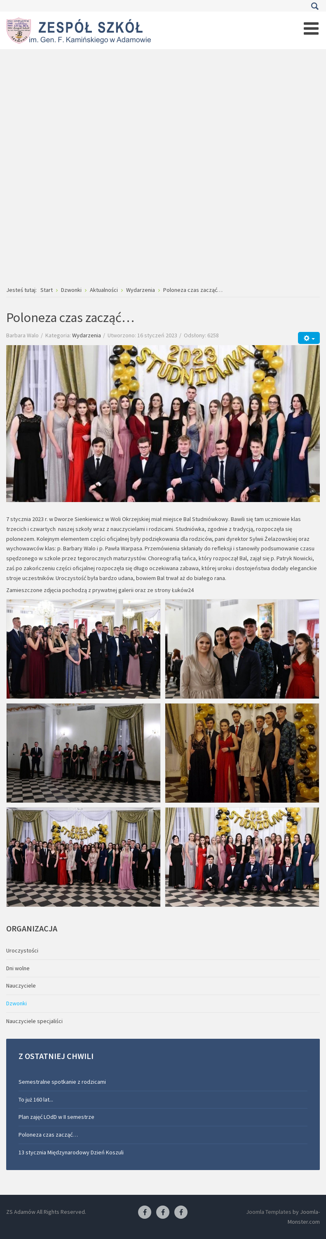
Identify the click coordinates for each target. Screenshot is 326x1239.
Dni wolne (18, 968)
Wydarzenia (86, 335)
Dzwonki (16, 1003)
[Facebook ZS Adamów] (144, 1212)
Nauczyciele (21, 985)
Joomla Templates (268, 1211)
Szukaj (315, 6)
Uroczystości (22, 950)
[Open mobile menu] (311, 28)
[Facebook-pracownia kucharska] (181, 1212)
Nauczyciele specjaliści (34, 1021)
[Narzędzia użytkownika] (309, 338)
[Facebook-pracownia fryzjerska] (162, 1212)
